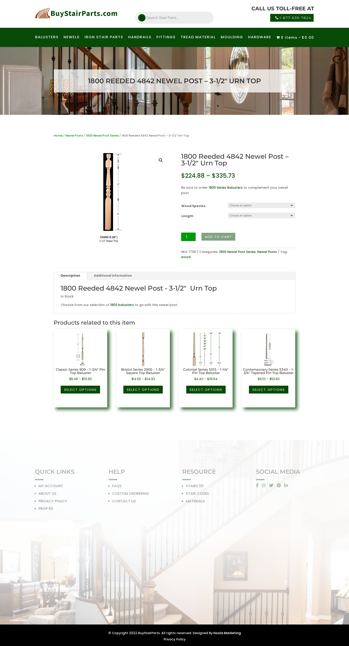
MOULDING (232, 38)
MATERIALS (195, 502)
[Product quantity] (188, 237)
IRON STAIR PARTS (104, 38)
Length (187, 216)
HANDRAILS (140, 38)
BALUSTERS (47, 38)
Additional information (113, 275)
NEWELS (72, 38)
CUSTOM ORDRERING (130, 494)
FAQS (117, 487)
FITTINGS (166, 38)
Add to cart (218, 236)
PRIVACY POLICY (53, 502)
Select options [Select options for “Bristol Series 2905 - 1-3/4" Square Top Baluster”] (143, 389)
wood (186, 257)
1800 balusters (122, 305)
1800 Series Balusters (226, 187)
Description (70, 275)
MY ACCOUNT (51, 487)
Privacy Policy (175, 639)
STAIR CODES (197, 494)
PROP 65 (46, 509)
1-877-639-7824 (295, 18)
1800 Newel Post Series (102, 135)
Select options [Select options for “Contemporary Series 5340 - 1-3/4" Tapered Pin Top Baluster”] (268, 389)
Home (58, 135)
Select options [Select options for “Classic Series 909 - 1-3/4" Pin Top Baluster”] (80, 389)
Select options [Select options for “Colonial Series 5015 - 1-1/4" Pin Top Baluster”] (206, 389)
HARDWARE (259, 38)
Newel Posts (74, 135)
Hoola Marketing (227, 633)
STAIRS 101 (194, 487)
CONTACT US (124, 502)
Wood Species (193, 206)
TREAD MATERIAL (198, 38)
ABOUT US (47, 494)
